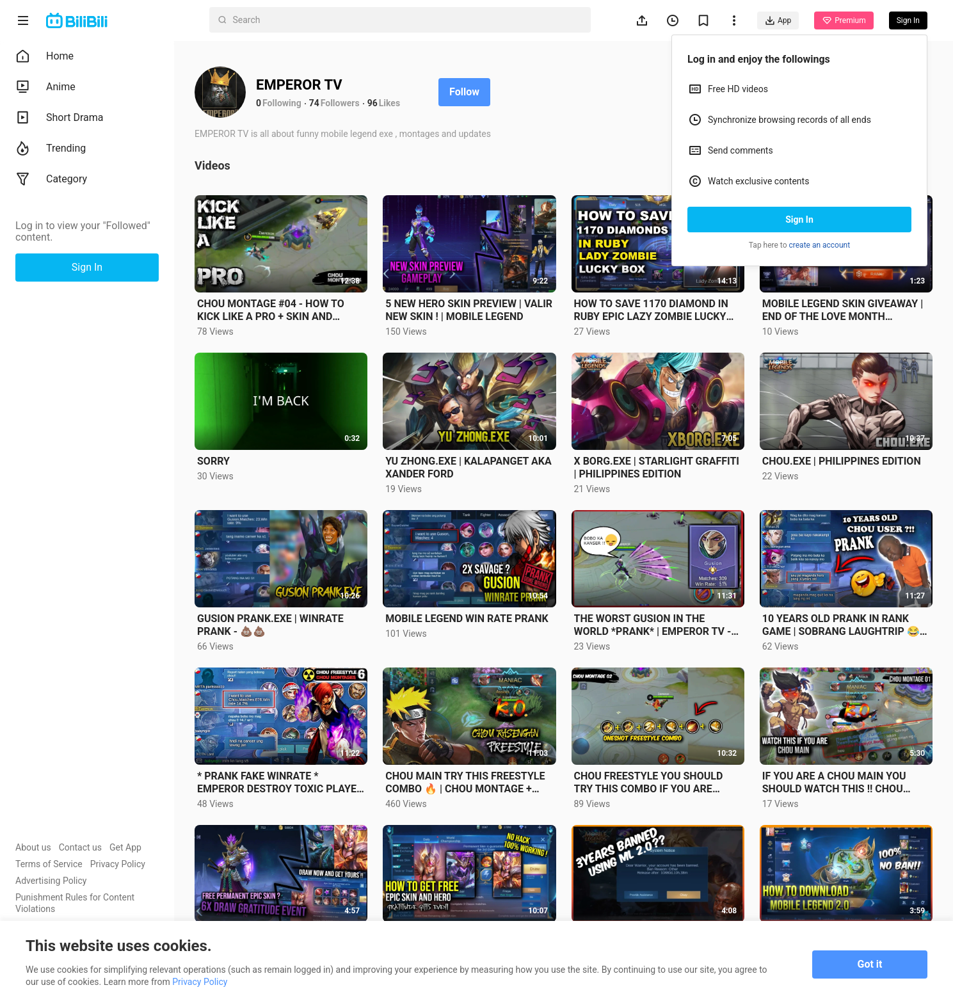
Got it (870, 964)
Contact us (80, 847)
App (778, 20)
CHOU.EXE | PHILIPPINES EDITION (841, 461)
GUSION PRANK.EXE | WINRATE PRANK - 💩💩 (270, 624)
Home (44, 56)
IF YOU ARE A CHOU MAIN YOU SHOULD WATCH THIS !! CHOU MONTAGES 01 (834, 783)
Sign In (799, 219)
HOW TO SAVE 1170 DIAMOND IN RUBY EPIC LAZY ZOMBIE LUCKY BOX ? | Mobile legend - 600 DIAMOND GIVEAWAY (651, 310)
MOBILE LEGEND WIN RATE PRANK (466, 618)
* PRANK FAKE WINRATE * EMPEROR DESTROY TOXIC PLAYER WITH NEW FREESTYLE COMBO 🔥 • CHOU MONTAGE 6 (280, 783)
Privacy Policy (117, 864)
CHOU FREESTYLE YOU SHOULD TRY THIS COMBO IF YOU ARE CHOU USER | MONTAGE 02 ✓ (648, 783)
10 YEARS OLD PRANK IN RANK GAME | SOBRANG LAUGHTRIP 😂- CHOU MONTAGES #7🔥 (843, 625)
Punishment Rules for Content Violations (74, 903)
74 (314, 103)
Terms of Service (49, 864)
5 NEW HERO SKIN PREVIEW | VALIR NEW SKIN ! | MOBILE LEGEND (468, 310)
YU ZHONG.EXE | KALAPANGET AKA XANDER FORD (468, 467)
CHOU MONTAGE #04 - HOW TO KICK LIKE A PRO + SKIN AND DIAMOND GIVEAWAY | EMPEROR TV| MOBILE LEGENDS (274, 310)
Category (51, 179)
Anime (45, 87)
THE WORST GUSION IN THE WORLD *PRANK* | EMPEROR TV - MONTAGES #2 (653, 625)
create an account (820, 245)
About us (33, 847)
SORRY (213, 461)
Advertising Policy (50, 881)
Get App (125, 847)
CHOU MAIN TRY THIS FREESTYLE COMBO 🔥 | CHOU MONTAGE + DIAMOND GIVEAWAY (465, 783)
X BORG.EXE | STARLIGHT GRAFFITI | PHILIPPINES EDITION (657, 467)
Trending (50, 148)
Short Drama (59, 117)
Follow (464, 92)
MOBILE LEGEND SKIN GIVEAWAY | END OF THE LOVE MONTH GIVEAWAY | (842, 310)
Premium (843, 20)
